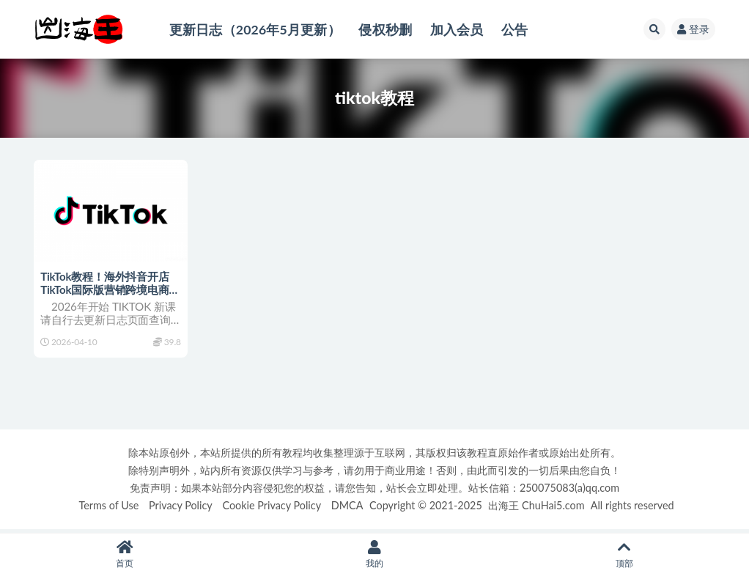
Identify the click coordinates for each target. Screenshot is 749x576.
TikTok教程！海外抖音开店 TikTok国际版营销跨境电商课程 (105, 289)
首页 (125, 554)
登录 (693, 29)
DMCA (347, 508)
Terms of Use (108, 508)
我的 (375, 554)
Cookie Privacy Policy (271, 508)
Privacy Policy (181, 508)
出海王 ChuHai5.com (536, 508)
